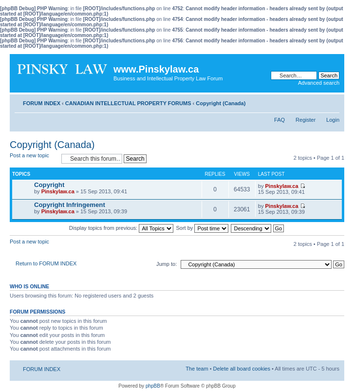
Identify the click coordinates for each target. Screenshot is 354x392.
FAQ (279, 120)
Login (332, 120)
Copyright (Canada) (220, 103)
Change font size (332, 101)
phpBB (153, 386)
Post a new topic (33, 158)
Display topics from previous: (121, 228)
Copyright (49, 184)
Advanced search (318, 83)
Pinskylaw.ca (58, 191)
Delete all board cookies (241, 369)
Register (306, 120)
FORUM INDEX (41, 103)
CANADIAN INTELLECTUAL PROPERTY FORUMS (128, 103)
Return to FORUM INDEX (46, 263)
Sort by (202, 228)
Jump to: (166, 264)
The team (197, 369)
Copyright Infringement (69, 204)
